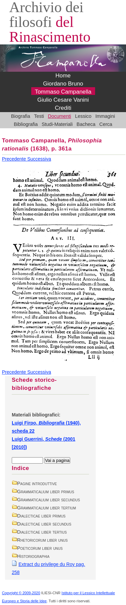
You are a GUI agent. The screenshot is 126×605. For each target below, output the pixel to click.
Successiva (39, 159)
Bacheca (86, 124)
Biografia (20, 116)
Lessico (83, 116)
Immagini (105, 116)
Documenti (59, 116)
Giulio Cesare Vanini (63, 100)
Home (63, 75)
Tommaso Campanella (63, 92)
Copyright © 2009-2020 (21, 593)
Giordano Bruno (63, 83)
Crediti (63, 108)
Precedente (15, 159)
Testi (39, 116)
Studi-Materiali (57, 124)
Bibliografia (26, 124)
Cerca (106, 124)
